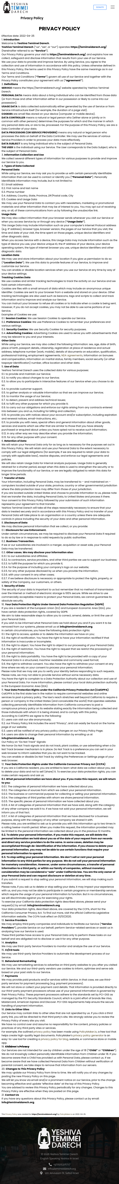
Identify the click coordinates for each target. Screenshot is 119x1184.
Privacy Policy (11, 1114)
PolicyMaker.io (88, 1032)
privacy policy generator (88, 1035)
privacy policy (42, 1032)
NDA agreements (71, 355)
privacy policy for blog (54, 1039)
